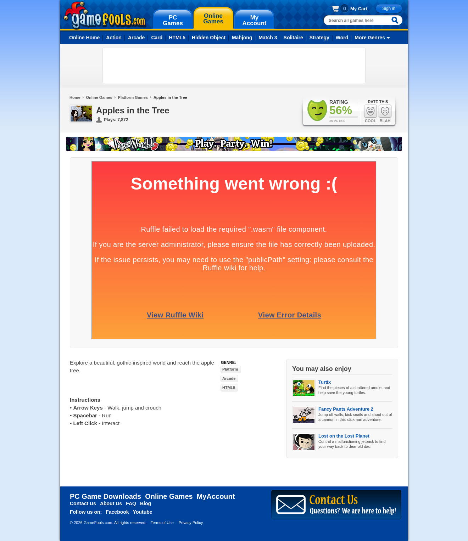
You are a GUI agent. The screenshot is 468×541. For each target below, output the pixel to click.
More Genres (370, 37)
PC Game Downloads (105, 496)
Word (342, 37)
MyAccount (216, 496)
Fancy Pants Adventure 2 (345, 409)
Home (74, 97)
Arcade (136, 37)
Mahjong (242, 37)
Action (114, 37)
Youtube (142, 512)
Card (156, 37)
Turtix (324, 382)
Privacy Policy (191, 522)
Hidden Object (208, 37)
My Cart (358, 8)
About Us (111, 503)
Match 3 (267, 37)
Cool (370, 113)
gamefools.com (105, 15)
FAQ (131, 503)
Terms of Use (162, 522)
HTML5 (177, 37)
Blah (385, 113)
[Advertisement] (234, 65)
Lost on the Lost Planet (343, 436)
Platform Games (133, 97)
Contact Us (83, 503)
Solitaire (293, 37)
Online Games (99, 97)
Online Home (84, 37)
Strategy (319, 37)
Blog (145, 503)
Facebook (117, 512)
